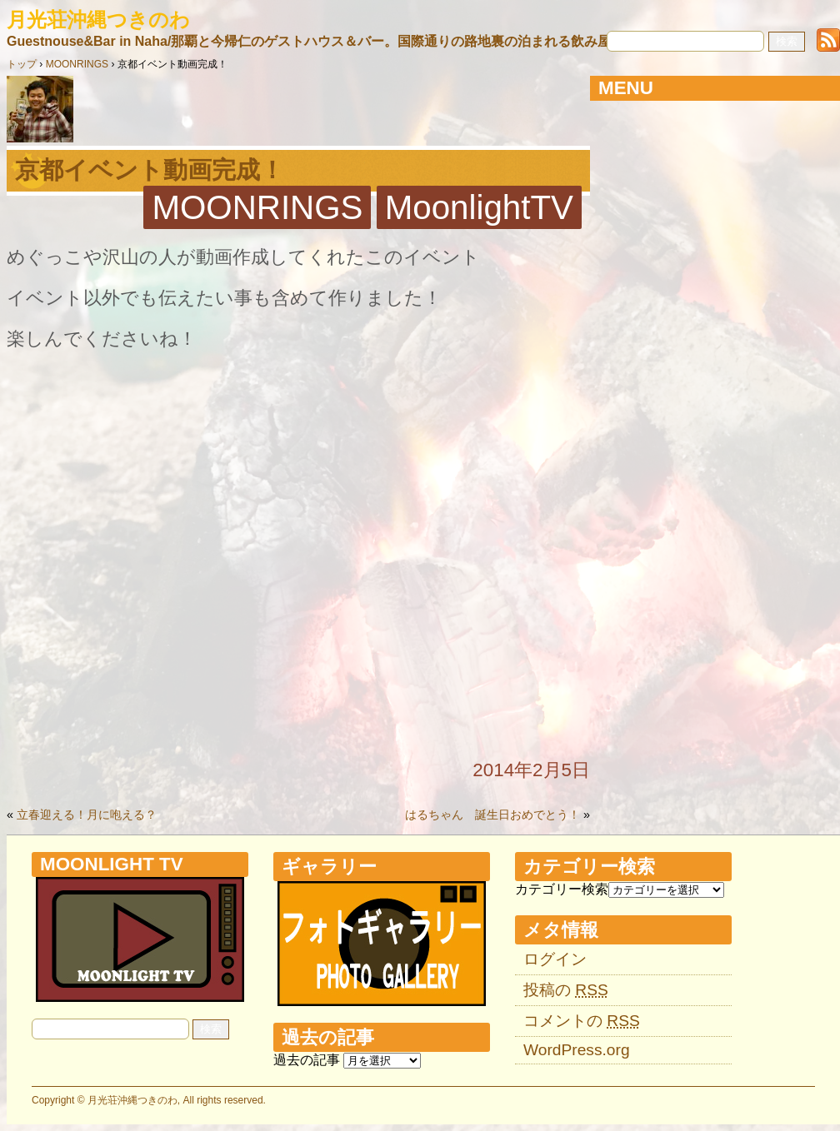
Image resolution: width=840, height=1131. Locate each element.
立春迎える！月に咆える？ (87, 814)
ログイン (555, 959)
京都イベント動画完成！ (149, 170)
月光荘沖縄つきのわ (98, 19)
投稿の (565, 990)
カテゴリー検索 (561, 889)
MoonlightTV (479, 207)
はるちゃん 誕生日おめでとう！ (492, 814)
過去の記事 (306, 1060)
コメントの (581, 1020)
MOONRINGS (257, 207)
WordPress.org (576, 1050)
